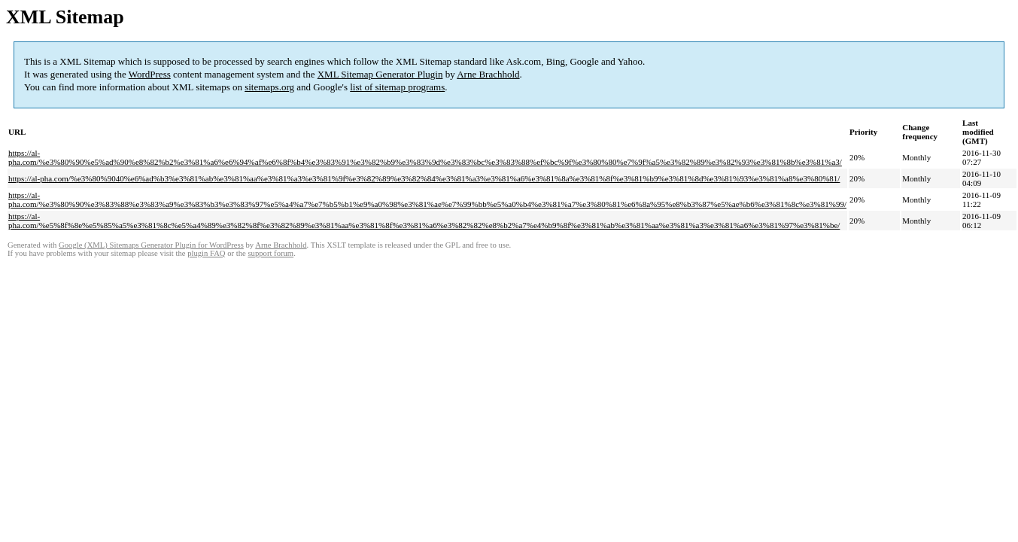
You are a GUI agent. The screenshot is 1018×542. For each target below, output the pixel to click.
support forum (270, 253)
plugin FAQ (206, 253)
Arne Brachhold (488, 74)
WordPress (150, 74)
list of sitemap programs (397, 87)
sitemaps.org (269, 87)
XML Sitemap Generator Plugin (380, 74)
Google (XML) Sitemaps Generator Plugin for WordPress (151, 245)
